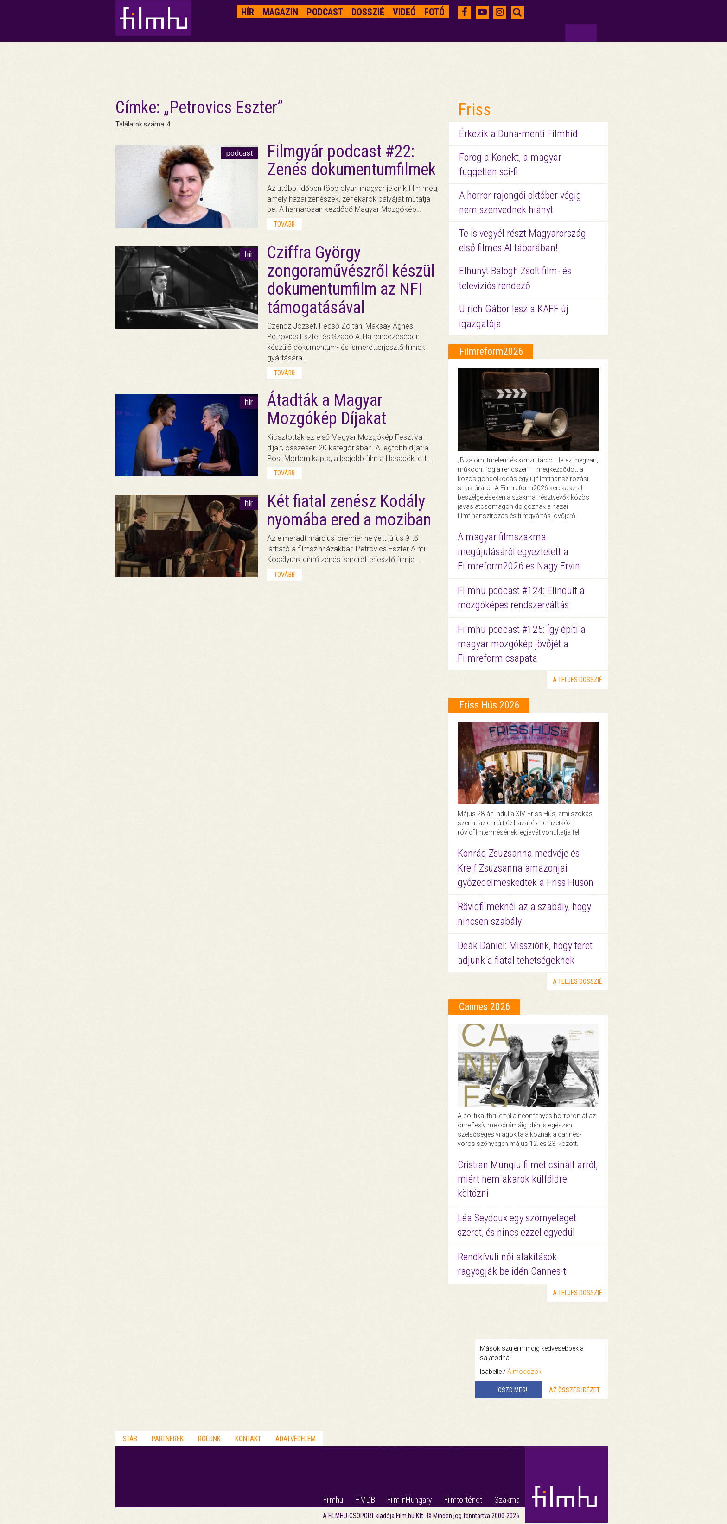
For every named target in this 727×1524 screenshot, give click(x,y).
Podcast (324, 12)
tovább (284, 224)
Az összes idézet (574, 1390)
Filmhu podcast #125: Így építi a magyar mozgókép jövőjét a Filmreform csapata (522, 644)
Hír (247, 12)
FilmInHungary (409, 1500)
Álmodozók (524, 1371)
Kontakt (248, 1439)
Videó (404, 12)
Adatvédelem (295, 1439)
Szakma (507, 1500)
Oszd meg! (512, 1390)
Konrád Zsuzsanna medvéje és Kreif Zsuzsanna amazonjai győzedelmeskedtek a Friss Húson (525, 867)
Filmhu (333, 1500)
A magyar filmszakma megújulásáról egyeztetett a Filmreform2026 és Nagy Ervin (519, 551)
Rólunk (209, 1439)
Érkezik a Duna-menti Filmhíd (518, 133)
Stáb (130, 1439)
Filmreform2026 (491, 351)
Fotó (434, 12)
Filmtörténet (463, 1500)
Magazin (280, 12)
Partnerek (168, 1439)
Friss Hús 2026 (489, 705)
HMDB (365, 1500)
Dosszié (367, 12)
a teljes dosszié (577, 679)
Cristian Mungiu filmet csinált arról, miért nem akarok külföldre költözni (528, 1179)
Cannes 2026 (484, 1006)
